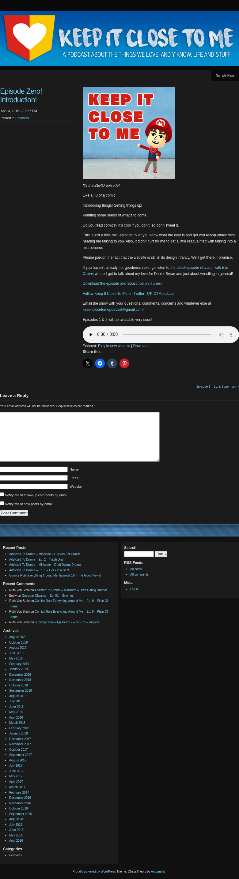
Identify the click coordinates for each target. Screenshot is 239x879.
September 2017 (20, 755)
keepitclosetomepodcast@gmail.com (113, 309)
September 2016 (20, 814)
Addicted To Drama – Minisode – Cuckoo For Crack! (44, 554)
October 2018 (18, 685)
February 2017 (19, 792)
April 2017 (16, 781)
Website (76, 486)
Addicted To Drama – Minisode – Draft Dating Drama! (45, 564)
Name (75, 469)
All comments (139, 574)
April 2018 (16, 717)
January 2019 (18, 669)
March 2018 (17, 722)
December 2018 (20, 674)
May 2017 (16, 776)
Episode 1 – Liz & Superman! (217, 386)
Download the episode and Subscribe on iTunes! (122, 283)
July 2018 (15, 701)
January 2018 (18, 733)
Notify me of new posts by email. (29, 504)
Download (141, 346)
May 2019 (16, 658)
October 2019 (18, 642)
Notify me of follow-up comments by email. (36, 495)
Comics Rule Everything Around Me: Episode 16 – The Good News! (55, 575)
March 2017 (17, 787)
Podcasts (22, 118)
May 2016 (16, 835)
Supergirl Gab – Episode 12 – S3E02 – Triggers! (67, 622)
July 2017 (15, 765)
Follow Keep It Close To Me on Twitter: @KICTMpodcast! (129, 293)
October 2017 (18, 749)
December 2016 (20, 797)
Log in (134, 589)
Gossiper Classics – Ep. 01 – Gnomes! (48, 595)
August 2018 (17, 696)
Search (130, 548)
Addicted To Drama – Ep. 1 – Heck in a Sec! (39, 570)
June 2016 (16, 830)
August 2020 (17, 637)
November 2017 (20, 744)
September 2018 (20, 690)
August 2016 (17, 819)
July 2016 (15, 824)
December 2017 (20, 739)
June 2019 (16, 653)
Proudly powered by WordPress (94, 871)
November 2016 (20, 803)
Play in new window (114, 346)
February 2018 (19, 728)
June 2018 (16, 706)
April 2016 (16, 840)
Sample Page (225, 75)
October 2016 (18, 808)
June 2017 (16, 771)
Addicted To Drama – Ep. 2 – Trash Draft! (37, 559)
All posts (136, 569)
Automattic (158, 871)
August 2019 (17, 647)
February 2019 (19, 664)
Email (75, 478)
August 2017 (17, 760)
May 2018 (16, 712)
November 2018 (20, 680)
